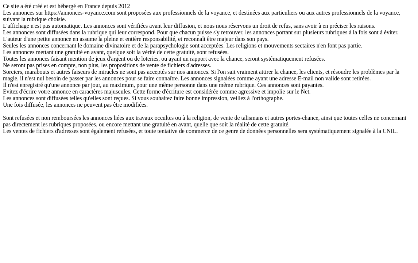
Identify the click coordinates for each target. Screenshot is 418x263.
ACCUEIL (208, 137)
